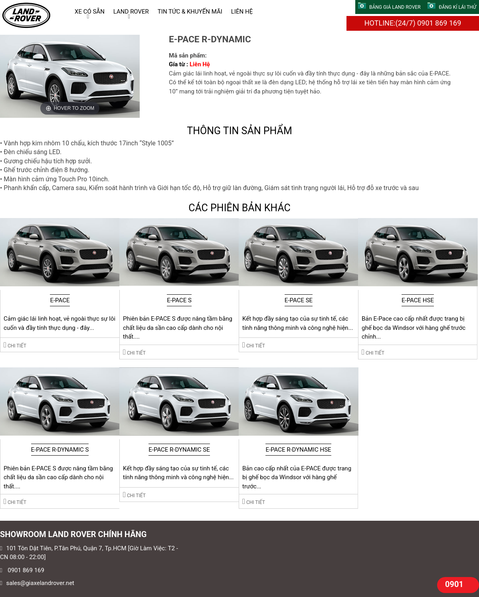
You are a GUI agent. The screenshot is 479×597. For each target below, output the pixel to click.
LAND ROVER (131, 11)
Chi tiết (15, 345)
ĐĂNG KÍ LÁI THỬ (452, 7)
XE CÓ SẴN (90, 11)
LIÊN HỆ (242, 11)
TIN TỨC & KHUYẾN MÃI (190, 11)
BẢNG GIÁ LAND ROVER (389, 7)
